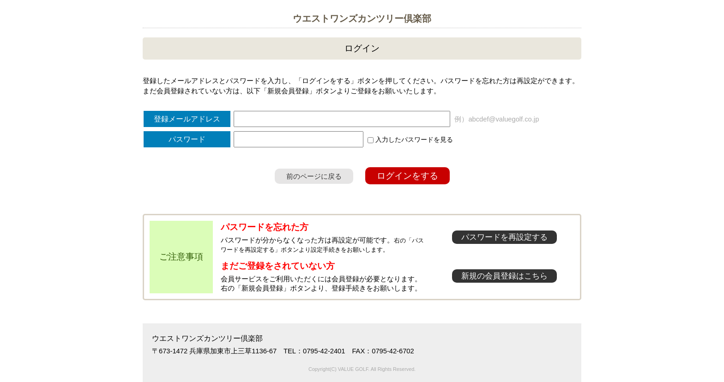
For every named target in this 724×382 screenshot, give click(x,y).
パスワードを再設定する (504, 237)
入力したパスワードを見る (410, 139)
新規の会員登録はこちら (504, 276)
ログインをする (407, 176)
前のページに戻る (314, 176)
